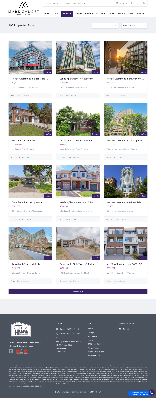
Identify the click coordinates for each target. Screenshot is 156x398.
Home (47, 13)
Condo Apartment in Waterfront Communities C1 (85, 78)
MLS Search (92, 336)
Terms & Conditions (96, 351)
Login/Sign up (121, 3)
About (56, 13)
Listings (67, 13)
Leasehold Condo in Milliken (27, 264)
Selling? (100, 13)
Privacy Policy (93, 348)
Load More (78, 292)
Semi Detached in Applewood (27, 202)
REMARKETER (94, 355)
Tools (111, 13)
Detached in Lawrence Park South (77, 140)
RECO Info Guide (95, 344)
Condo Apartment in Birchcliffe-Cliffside (33, 78)
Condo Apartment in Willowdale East (126, 202)
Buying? (89, 13)
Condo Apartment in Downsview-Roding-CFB (131, 78)
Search (78, 13)
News (131, 13)
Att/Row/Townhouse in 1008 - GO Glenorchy (130, 264)
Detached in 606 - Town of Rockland (78, 264)
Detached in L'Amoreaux (24, 140)
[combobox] (105, 26)
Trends (121, 13)
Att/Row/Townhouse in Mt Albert (77, 202)
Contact (141, 13)
